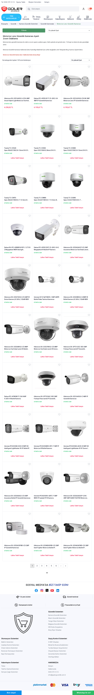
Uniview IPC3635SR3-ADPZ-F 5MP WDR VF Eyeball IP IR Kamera (45, 497)
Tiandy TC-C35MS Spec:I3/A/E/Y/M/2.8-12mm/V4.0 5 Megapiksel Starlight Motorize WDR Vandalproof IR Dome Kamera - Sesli (76, 149)
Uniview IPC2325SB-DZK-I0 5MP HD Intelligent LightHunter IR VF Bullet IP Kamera (16, 447)
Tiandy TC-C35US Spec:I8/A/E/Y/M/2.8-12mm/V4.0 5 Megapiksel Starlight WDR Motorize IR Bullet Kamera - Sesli (17, 149)
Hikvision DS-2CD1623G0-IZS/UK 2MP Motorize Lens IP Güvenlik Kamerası (77, 99)
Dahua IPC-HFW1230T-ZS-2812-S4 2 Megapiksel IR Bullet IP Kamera (46, 248)
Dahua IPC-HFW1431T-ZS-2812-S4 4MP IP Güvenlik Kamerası (46, 99)
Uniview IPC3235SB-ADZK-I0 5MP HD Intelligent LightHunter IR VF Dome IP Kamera (76, 447)
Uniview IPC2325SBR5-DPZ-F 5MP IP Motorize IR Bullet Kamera (46, 447)
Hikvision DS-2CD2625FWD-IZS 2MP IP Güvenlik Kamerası (16, 547)
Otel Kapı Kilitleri (53, 657)
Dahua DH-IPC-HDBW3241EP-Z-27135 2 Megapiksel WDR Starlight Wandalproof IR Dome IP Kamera (17, 249)
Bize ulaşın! (11, 693)
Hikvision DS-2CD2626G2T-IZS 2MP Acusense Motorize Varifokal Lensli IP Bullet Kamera (76, 249)
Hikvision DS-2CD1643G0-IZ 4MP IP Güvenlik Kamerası (76, 398)
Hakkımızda (52, 669)
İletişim (50, 666)
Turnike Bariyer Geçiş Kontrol (57, 648)
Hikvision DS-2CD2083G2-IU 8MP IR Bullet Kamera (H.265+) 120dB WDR (76, 298)
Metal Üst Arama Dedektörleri (58, 645)
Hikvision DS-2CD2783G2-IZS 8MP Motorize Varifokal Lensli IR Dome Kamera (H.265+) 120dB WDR (46, 348)
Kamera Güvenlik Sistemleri (57, 615)
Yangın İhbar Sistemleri (56, 621)
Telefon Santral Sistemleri (10, 669)
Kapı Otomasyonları (7, 654)
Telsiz (3, 666)
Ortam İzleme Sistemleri (9, 648)
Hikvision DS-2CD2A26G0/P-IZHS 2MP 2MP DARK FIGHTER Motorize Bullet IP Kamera (75, 497)
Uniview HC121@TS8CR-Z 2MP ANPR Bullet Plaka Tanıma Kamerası (46, 298)
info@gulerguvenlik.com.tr (57, 675)
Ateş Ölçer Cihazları (54, 630)
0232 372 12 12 (53, 672)
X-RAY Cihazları (53, 642)
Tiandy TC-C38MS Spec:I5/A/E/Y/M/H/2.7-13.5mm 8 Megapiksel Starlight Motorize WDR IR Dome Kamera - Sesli (47, 199)
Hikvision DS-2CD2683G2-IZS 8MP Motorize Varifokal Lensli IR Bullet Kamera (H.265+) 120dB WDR (16, 348)
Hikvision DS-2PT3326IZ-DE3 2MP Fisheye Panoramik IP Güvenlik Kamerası (45, 398)
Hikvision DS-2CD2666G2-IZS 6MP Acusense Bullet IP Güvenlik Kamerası (17, 497)
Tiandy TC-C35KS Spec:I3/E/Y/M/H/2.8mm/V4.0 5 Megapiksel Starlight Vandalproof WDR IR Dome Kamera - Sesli (45, 149)
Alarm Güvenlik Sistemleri (56, 618)
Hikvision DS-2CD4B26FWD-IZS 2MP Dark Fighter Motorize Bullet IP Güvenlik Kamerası (46, 547)
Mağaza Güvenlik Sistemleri (57, 624)
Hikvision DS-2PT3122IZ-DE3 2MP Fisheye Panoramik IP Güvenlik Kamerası (75, 348)
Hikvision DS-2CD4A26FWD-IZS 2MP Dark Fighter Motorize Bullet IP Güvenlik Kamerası (76, 547)
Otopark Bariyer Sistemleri (57, 651)
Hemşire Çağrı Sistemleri (9, 672)
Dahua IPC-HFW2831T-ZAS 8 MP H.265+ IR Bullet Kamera (15, 398)
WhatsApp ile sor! (84, 693)
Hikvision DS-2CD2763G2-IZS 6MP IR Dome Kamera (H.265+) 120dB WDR (17, 298)
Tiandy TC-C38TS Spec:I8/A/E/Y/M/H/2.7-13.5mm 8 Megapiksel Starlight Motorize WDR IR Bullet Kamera (17, 199)
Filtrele (23, 30)
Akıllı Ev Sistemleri (7, 642)
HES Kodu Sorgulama (55, 627)
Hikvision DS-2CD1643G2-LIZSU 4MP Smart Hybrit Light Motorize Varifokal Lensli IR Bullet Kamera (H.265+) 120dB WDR (17, 100)
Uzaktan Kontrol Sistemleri (10, 645)
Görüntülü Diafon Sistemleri (57, 654)
